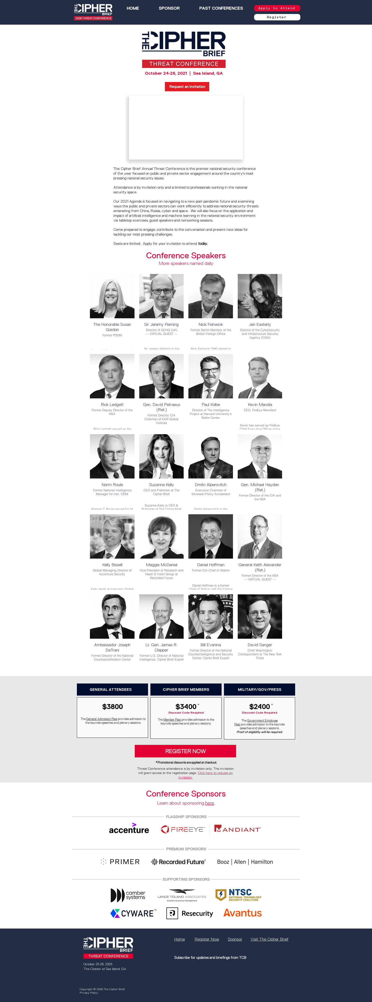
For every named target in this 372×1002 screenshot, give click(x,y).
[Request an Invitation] (187, 86)
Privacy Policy (89, 992)
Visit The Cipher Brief (269, 939)
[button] (221, 8)
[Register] (277, 17)
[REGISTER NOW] (185, 751)
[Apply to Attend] (277, 8)
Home (179, 939)
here (209, 803)
